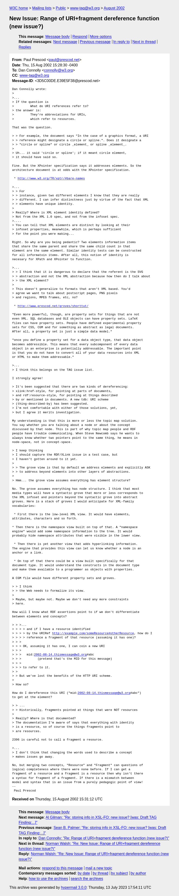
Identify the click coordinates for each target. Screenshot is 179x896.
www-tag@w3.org (85, 8)
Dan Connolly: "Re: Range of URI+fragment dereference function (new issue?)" (103, 838)
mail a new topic (99, 868)
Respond (79, 37)
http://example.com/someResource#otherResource (93, 633)
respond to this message (62, 868)
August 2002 (114, 8)
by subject (119, 873)
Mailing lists (42, 8)
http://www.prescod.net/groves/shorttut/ (52, 306)
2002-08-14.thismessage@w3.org (60, 655)
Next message (65, 42)
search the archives (87, 879)
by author (138, 873)
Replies (25, 47)
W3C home (18, 8)
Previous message (95, 42)
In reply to (121, 42)
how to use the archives (48, 879)
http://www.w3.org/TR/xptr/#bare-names (51, 178)
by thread (100, 873)
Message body (57, 37)
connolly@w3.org (58, 70)
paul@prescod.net (64, 60)
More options (101, 37)
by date (84, 873)
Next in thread (144, 42)
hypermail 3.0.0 (73, 887)
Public (61, 8)
